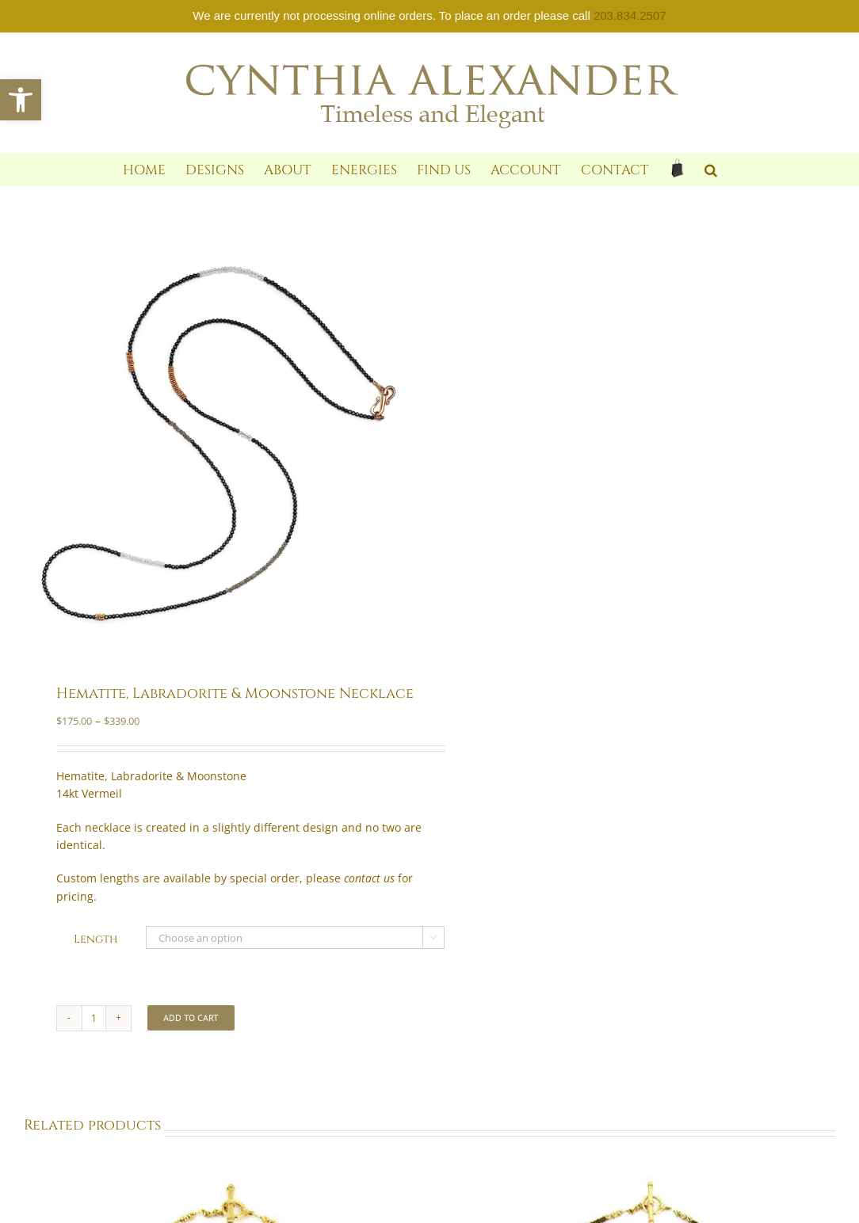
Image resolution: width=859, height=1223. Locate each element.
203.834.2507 (630, 15)
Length (95, 939)
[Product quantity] (94, 1018)
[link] (20, 99)
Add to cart (191, 1017)
